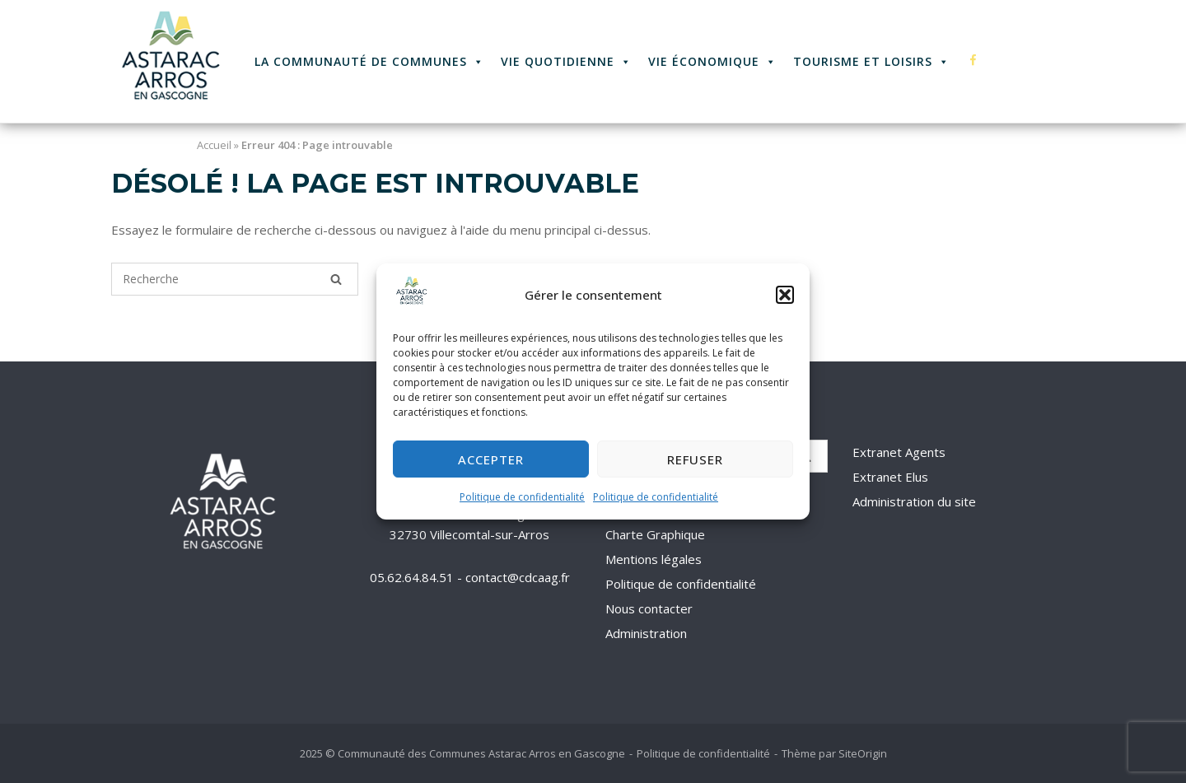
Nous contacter (649, 608)
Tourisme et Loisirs (871, 62)
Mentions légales (653, 559)
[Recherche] (336, 279)
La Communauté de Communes (369, 62)
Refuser (695, 459)
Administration (646, 633)
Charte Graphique (655, 534)
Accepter (491, 459)
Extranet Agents (899, 452)
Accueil (214, 144)
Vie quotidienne (566, 62)
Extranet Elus (890, 476)
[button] (785, 295)
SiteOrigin (862, 753)
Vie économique (712, 62)
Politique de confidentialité (522, 498)
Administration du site (914, 501)
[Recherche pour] (234, 279)
